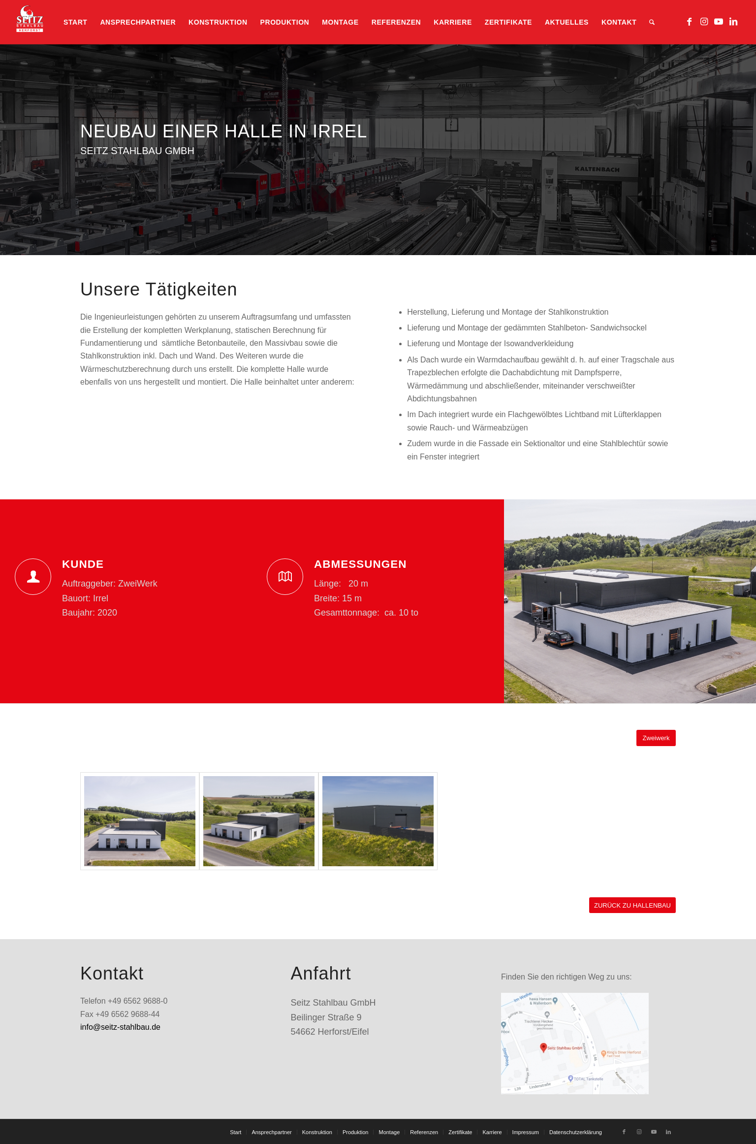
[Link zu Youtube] (718, 21)
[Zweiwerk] (656, 738)
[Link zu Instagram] (703, 21)
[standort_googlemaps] (575, 1043)
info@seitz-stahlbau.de (120, 1027)
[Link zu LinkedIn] (733, 21)
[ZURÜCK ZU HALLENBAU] (632, 905)
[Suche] (652, 22)
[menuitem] (75, 22)
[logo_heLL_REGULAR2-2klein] (29, 22)
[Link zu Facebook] (689, 21)
